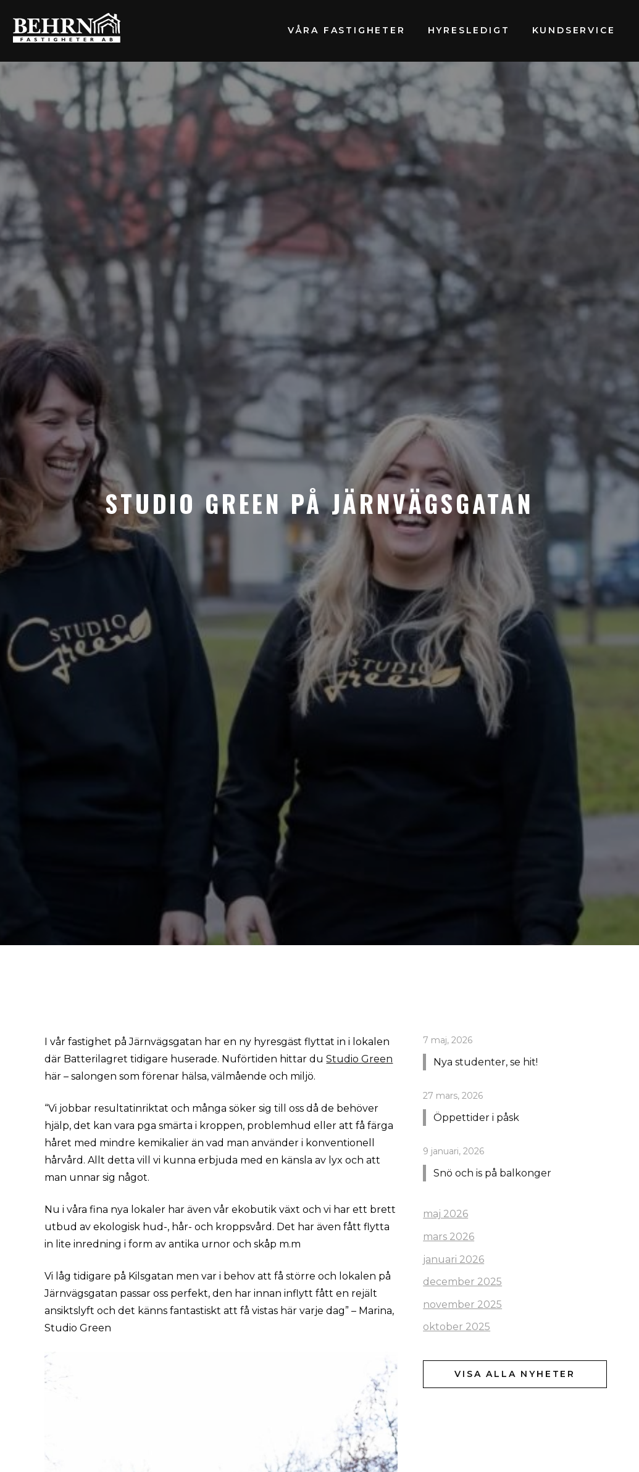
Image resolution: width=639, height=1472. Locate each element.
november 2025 (462, 1304)
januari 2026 (453, 1259)
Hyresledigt (469, 30)
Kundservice (574, 30)
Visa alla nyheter (514, 1373)
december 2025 (462, 1282)
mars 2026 (448, 1237)
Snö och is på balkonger (492, 1173)
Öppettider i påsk (476, 1117)
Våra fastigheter (347, 30)
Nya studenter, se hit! (485, 1062)
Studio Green (359, 1059)
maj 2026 (445, 1214)
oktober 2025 (456, 1327)
